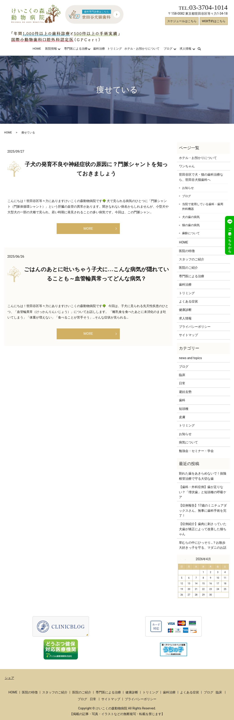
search (202, 48)
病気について (188, 442)
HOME (36, 48)
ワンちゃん (187, 166)
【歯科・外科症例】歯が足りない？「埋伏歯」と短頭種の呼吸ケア (202, 492)
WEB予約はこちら (213, 21)
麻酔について (191, 233)
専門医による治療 (76, 48)
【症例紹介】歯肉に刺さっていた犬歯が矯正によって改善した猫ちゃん (202, 529)
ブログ (168, 48)
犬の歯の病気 (191, 217)
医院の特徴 (187, 251)
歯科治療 (99, 48)
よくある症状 (188, 301)
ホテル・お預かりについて (142, 48)
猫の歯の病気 (191, 225)
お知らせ (188, 188)
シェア (9, 678)
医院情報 (51, 48)
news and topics (190, 358)
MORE (88, 229)
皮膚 (182, 417)
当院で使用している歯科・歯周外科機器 (202, 206)
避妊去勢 (185, 392)
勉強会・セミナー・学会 (196, 451)
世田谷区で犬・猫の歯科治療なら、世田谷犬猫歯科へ (201, 177)
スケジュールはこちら (182, 21)
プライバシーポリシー (195, 326)
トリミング (114, 48)
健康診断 (185, 310)
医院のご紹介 (188, 267)
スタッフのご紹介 (191, 259)
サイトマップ (188, 335)
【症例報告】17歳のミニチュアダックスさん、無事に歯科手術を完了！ (203, 510)
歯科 (182, 400)
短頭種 (183, 408)
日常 (182, 383)
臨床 (182, 375)
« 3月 (183, 559)
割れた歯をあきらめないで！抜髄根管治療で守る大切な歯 (202, 476)
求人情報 (185, 48)
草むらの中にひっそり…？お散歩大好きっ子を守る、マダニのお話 (202, 545)
